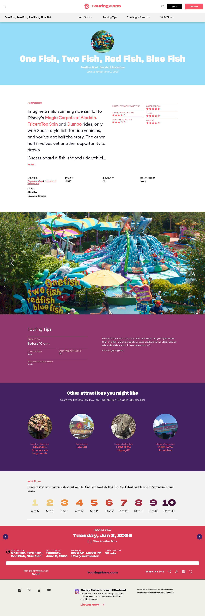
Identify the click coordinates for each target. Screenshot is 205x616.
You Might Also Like (138, 17)
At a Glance (85, 17)
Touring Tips (110, 17)
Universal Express (37, 196)
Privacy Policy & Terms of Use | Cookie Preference (155, 593)
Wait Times (167, 17)
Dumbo (74, 124)
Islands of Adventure (112, 67)
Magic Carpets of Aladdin (70, 117)
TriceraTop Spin (43, 124)
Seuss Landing (35, 181)
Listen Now (93, 605)
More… (32, 164)
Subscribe (194, 6)
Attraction (90, 67)
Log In (174, 6)
